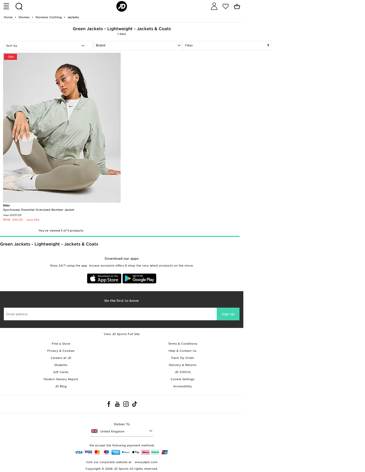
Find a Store (61, 343)
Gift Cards (60, 372)
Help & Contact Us (182, 351)
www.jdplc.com (145, 462)
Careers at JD (61, 358)
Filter (227, 45)
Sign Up (228, 314)
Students (60, 365)
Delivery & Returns (182, 365)
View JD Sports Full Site (122, 334)
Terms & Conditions (182, 343)
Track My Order (182, 358)
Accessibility (182, 386)
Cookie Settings (182, 379)
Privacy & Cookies (61, 351)
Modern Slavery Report (61, 379)
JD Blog (61, 386)
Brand (100, 45)
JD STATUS (183, 372)
